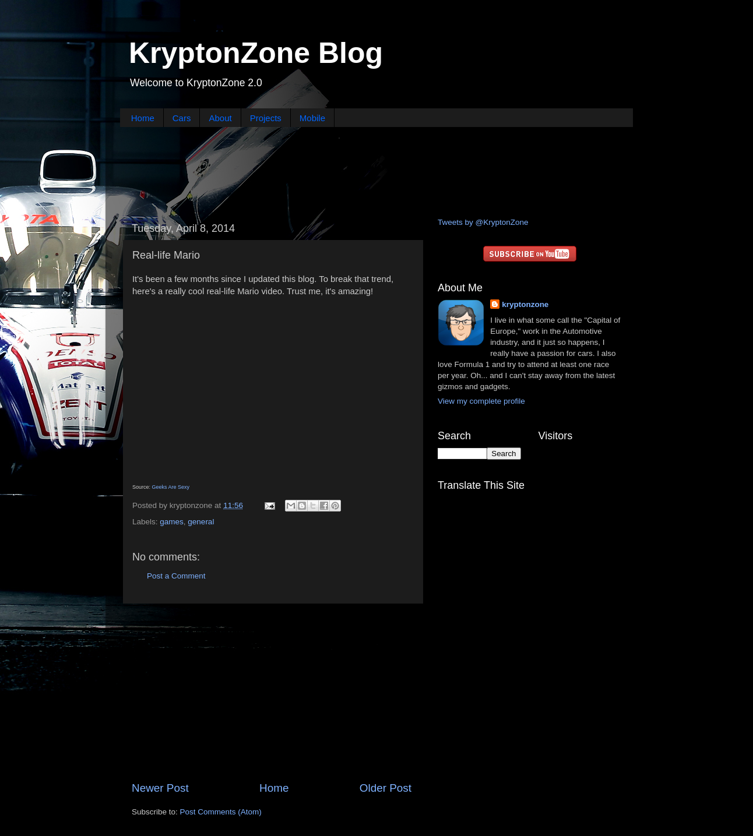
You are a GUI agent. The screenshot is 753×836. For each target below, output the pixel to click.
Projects (266, 118)
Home (142, 118)
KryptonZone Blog (256, 53)
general (201, 521)
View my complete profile (481, 401)
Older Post (385, 788)
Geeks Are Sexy (171, 487)
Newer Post (160, 788)
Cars (182, 118)
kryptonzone (525, 304)
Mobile (312, 118)
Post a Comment (176, 576)
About (220, 118)
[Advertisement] (376, 170)
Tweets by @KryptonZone (483, 222)
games (172, 521)
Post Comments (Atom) (221, 811)
